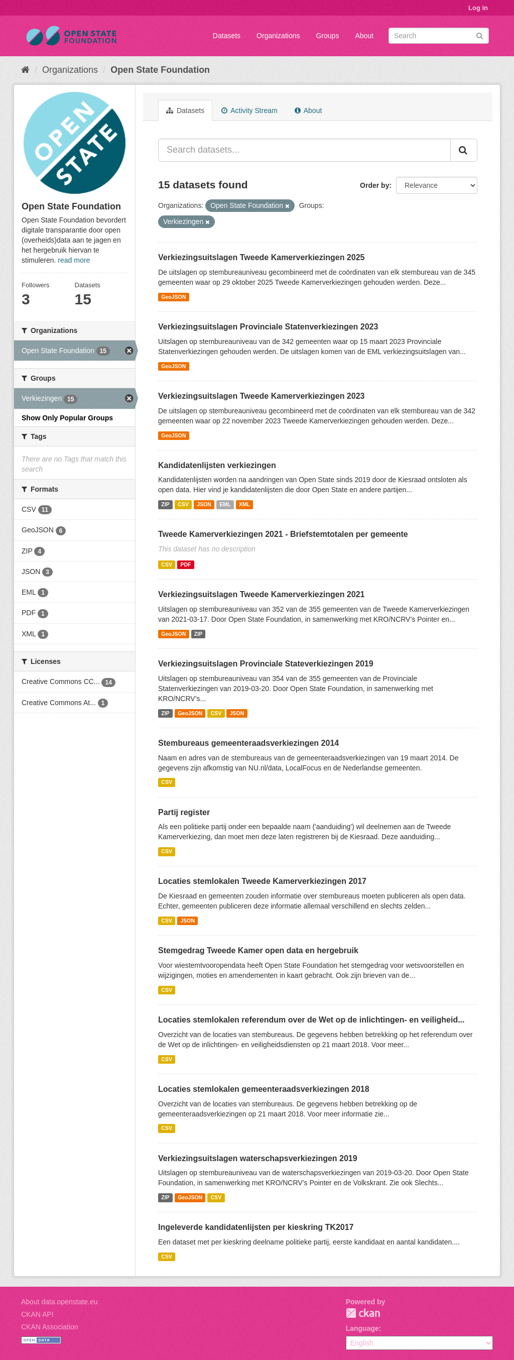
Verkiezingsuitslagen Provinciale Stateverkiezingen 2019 (265, 663)
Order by (374, 185)
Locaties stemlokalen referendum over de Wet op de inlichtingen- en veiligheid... (311, 1019)
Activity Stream (249, 110)
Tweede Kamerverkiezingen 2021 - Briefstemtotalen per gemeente (283, 534)
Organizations (278, 36)
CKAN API (37, 1314)
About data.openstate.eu (59, 1302)
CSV (183, 504)
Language (362, 1328)
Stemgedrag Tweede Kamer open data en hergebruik (258, 950)
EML (224, 504)
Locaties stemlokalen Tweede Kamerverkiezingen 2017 (262, 881)
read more (74, 260)
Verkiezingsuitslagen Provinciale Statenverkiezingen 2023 (268, 326)
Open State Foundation (160, 70)
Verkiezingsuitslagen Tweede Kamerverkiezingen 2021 (261, 594)
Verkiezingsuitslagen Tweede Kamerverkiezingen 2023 (261, 396)
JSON (204, 504)
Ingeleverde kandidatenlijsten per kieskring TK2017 (255, 1227)
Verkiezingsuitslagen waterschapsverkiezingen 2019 (257, 1158)
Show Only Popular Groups (67, 418)
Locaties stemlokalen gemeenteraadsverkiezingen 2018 (263, 1089)
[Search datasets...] (304, 150)
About (364, 36)
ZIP (165, 504)
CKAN (363, 1313)
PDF (185, 564)
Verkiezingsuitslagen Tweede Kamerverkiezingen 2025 (261, 257)
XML (244, 504)
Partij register (184, 812)
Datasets (226, 36)
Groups (327, 36)
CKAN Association (49, 1327)
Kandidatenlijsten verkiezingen (217, 465)
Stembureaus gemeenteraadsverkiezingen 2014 (248, 743)
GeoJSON (173, 297)
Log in (478, 8)
